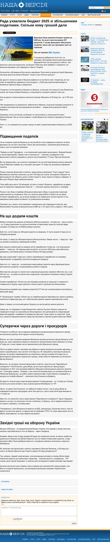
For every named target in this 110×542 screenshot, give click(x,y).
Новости (91, 25)
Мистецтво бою (94, 15)
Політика (35, 15)
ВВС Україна (54, 52)
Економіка (46, 15)
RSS (105, 11)
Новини (4, 15)
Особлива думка (72, 15)
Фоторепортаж (87, 119)
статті (83, 34)
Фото (20, 15)
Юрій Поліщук (42, 534)
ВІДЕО (83, 89)
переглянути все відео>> (102, 113)
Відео (27, 15)
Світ (83, 15)
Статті (12, 15)
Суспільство (58, 15)
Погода (84, 25)
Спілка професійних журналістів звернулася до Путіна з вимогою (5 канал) (94, 110)
